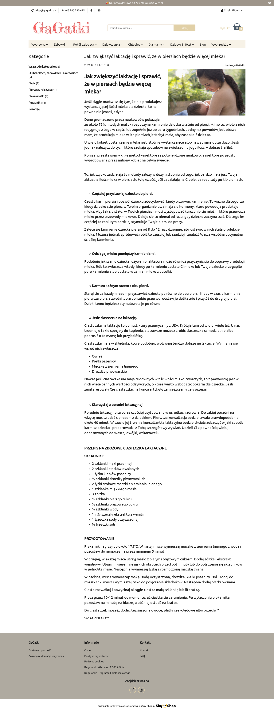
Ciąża (32, 83)
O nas (87, 650)
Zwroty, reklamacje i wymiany (46, 655)
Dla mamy (156, 44)
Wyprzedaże (221, 44)
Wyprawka (39, 44)
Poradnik (35, 102)
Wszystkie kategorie (42, 66)
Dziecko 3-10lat (182, 44)
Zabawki (61, 44)
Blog (203, 44)
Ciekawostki (37, 96)
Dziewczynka (112, 44)
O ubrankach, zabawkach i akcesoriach (53, 73)
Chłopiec (135, 44)
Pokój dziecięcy (85, 44)
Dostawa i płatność (40, 650)
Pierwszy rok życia (40, 89)
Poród (33, 109)
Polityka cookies (94, 661)
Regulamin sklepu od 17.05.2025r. (104, 667)
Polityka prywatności (96, 655)
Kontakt (145, 650)
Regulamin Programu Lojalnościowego (107, 672)
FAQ (142, 655)
